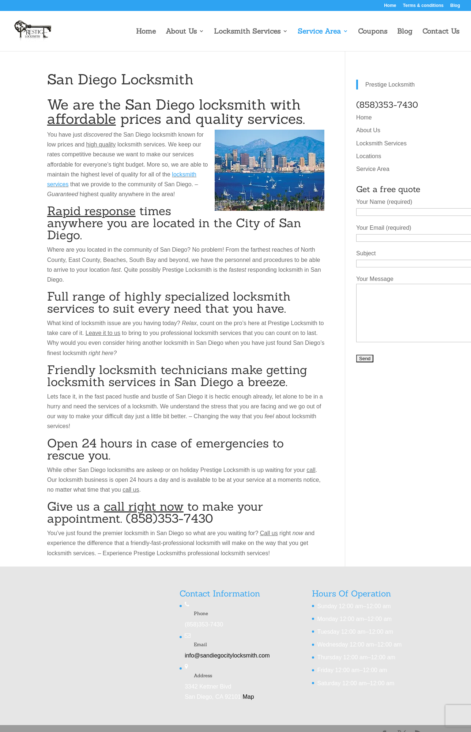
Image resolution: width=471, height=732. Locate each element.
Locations (368, 156)
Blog (455, 5)
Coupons (372, 31)
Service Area (319, 31)
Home (390, 5)
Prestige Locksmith (390, 84)
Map (248, 697)
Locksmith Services (247, 31)
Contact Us (440, 31)
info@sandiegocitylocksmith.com (227, 655)
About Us (181, 31)
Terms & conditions (423, 5)
